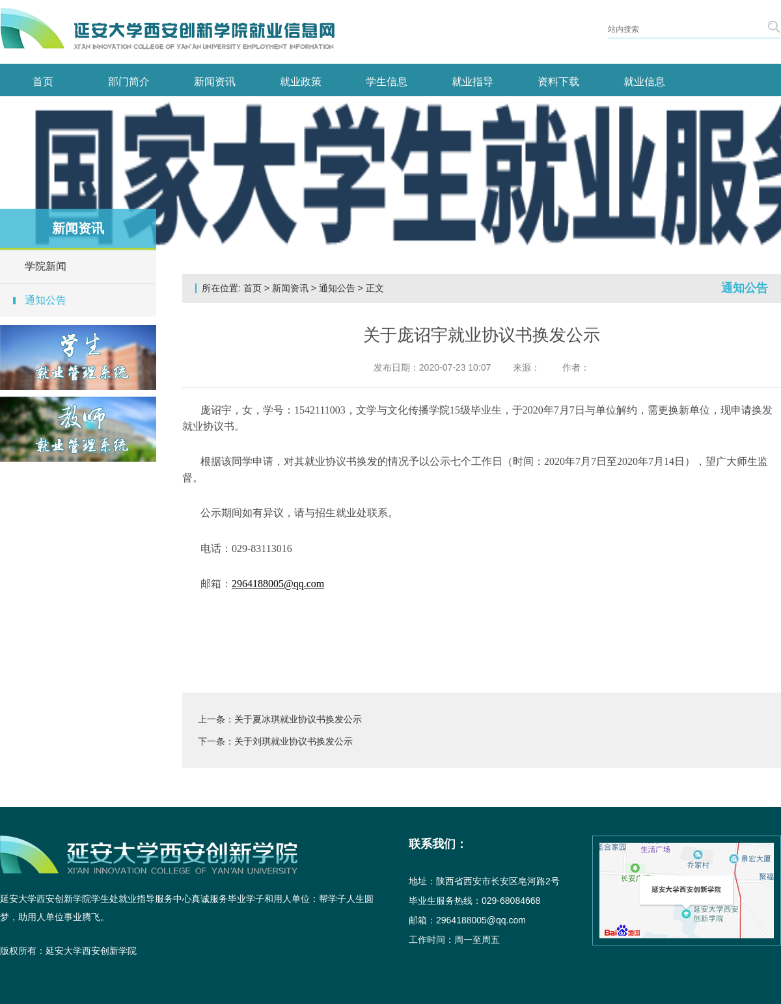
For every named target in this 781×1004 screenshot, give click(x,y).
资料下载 (558, 81)
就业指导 (472, 81)
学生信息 (386, 81)
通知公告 (45, 300)
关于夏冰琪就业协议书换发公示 (298, 719)
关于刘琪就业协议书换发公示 (293, 741)
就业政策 (301, 81)
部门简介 (129, 81)
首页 (43, 81)
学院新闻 (45, 266)
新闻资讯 (215, 81)
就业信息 (644, 81)
